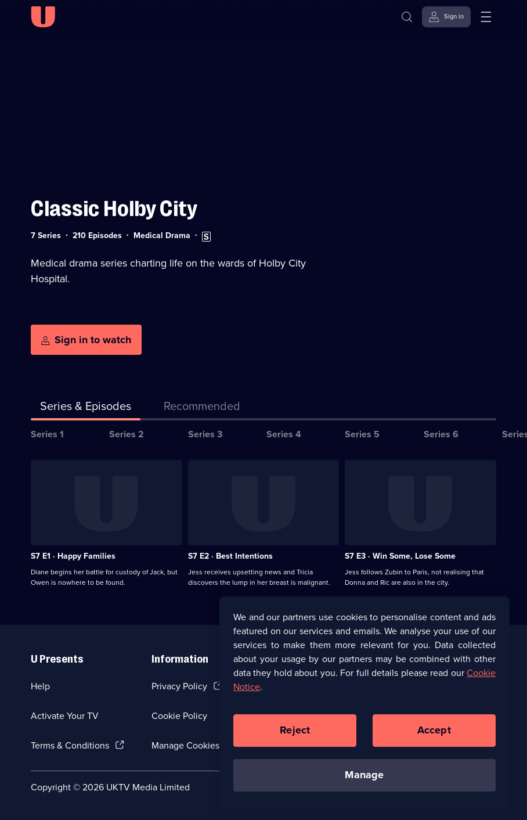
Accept (434, 741)
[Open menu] (485, 16)
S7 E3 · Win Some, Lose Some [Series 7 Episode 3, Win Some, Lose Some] (400, 556)
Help (40, 686)
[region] (364, 713)
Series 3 (205, 434)
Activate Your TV (65, 715)
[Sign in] (446, 16)
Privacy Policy (179, 686)
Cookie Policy (179, 715)
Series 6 (441, 434)
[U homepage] (43, 17)
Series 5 (362, 434)
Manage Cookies (185, 745)
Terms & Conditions (70, 745)
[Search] (406, 16)
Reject (295, 741)
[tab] (202, 408)
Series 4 (283, 434)
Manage (364, 786)
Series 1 (47, 434)
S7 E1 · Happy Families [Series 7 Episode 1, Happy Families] (73, 556)
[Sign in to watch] (86, 340)
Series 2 (126, 434)
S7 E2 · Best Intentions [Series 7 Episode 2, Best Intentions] (230, 556)
